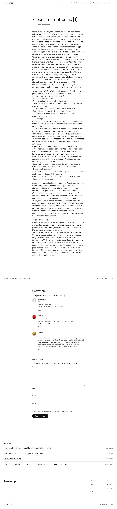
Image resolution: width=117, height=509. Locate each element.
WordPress (110, 504)
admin (39, 24)
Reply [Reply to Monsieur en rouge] (39, 327)
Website (34, 403)
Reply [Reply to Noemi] (39, 310)
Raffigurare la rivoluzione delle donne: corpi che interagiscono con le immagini (35, 464)
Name (34, 388)
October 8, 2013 (42, 316)
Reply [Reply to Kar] (39, 349)
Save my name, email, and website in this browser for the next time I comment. (53, 411)
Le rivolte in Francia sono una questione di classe (23, 453)
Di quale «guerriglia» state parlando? (18, 278)
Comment (35, 367)
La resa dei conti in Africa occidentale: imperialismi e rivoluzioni (29, 448)
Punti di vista (97, 3)
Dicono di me (65, 3)
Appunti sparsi (108, 3)
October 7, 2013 (42, 299)
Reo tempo (8, 3)
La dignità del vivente (12, 459)
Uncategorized (46, 24)
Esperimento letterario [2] (102, 278)
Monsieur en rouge (42, 318)
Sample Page (75, 3)
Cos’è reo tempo (86, 3)
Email (34, 396)
